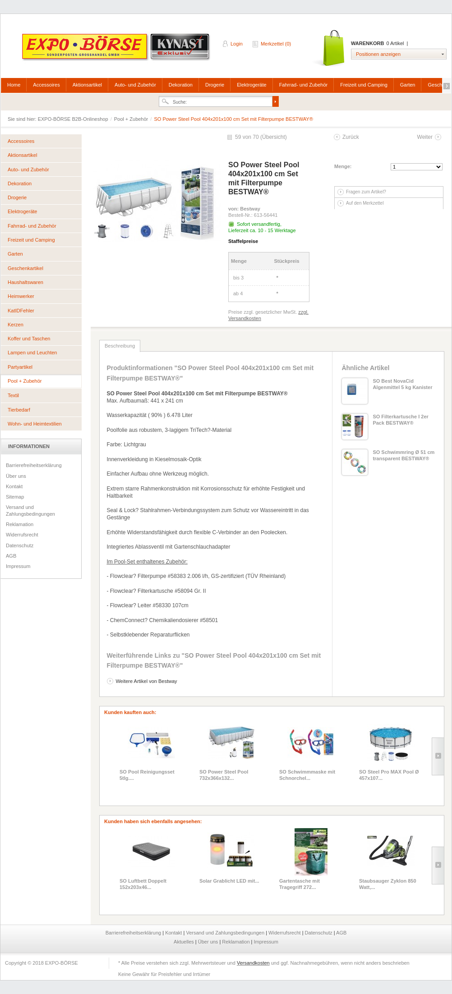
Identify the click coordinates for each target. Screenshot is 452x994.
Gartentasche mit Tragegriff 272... (299, 884)
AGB (11, 556)
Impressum (18, 566)
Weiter (425, 137)
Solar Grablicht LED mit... (229, 881)
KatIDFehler (21, 310)
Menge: (343, 166)
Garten (407, 84)
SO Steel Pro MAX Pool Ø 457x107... (389, 775)
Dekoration (181, 84)
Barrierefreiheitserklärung (34, 465)
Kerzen (15, 324)
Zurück (350, 137)
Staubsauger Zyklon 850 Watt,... (387, 884)
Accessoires (46, 84)
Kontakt (14, 486)
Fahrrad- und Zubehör (303, 84)
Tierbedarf (19, 409)
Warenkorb (329, 48)
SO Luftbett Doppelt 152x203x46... (143, 884)
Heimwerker (21, 296)
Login (237, 43)
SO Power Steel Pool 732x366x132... (223, 775)
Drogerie (214, 84)
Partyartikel (20, 367)
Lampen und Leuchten (32, 352)
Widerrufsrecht (22, 534)
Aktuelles (184, 941)
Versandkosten (253, 963)
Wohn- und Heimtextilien (35, 423)
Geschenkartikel (25, 268)
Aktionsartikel (87, 84)
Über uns (16, 476)
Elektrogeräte (251, 84)
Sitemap (15, 496)
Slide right (438, 756)
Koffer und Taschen (29, 338)
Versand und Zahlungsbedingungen (30, 510)
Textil (13, 395)
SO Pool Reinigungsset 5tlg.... (147, 775)
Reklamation (19, 524)
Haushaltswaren (25, 282)
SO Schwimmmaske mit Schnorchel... (307, 775)
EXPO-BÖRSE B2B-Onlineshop (117, 50)
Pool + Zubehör (132, 119)
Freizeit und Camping (363, 84)
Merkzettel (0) (276, 43)
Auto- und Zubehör (135, 84)
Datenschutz (19, 545)
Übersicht (273, 137)
